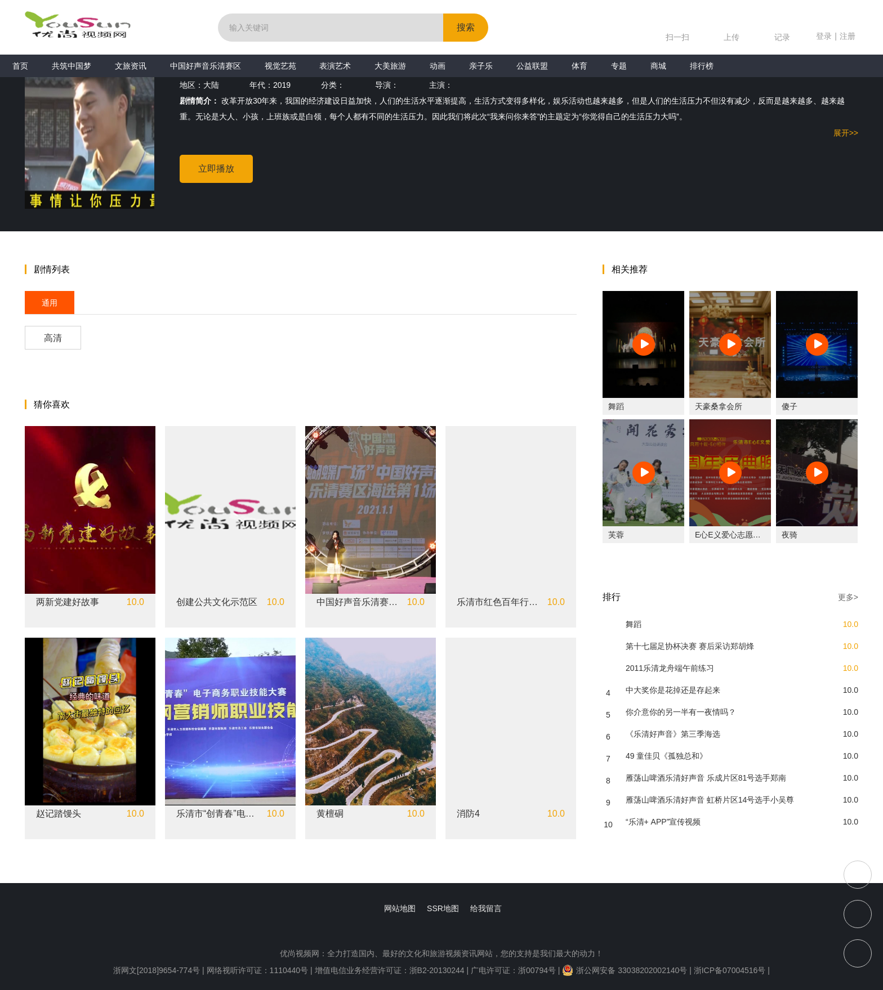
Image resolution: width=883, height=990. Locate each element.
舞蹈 (616, 406)
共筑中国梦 (71, 65)
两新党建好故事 (67, 602)
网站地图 (400, 908)
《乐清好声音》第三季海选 (673, 733)
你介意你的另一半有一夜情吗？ (681, 711)
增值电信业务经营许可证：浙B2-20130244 (390, 970)
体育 (579, 65)
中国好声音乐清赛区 (205, 65)
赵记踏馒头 (58, 813)
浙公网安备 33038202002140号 (624, 970)
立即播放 (216, 168)
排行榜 (701, 65)
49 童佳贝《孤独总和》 (666, 755)
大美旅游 (390, 65)
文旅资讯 (130, 65)
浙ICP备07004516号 (730, 970)
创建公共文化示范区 (216, 602)
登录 (824, 36)
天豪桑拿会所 (718, 406)
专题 (619, 65)
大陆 (211, 84)
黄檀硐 (330, 813)
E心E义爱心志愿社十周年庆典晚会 (755, 534)
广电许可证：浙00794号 (513, 970)
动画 (437, 65)
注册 (847, 36)
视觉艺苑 (280, 65)
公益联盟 (532, 65)
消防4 (468, 813)
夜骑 (789, 534)
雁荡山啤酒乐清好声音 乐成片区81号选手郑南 (706, 777)
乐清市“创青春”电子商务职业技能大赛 (218, 813)
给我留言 (486, 908)
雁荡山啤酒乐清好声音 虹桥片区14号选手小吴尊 (710, 799)
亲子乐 (481, 65)
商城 (658, 65)
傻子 (789, 406)
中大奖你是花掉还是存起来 (673, 690)
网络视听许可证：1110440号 (258, 970)
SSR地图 (443, 908)
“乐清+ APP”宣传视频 (663, 821)
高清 (53, 338)
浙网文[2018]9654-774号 (156, 970)
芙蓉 (616, 534)
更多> (848, 597)
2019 (282, 84)
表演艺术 (335, 65)
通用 (49, 302)
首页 (20, 65)
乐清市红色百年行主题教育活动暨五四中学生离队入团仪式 (499, 602)
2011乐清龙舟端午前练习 (670, 668)
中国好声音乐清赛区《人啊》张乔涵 (358, 602)
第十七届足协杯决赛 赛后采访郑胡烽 (690, 646)
